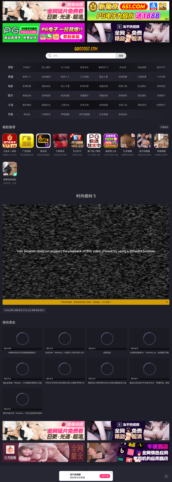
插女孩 (27, 114)
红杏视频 (103, 114)
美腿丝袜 (103, 95)
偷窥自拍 (27, 95)
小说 (10, 105)
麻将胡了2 (103, 67)
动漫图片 (84, 95)
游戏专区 (84, 67)
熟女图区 (142, 95)
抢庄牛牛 (161, 67)
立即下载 (105, 476)
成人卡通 (65, 86)
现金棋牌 (142, 67)
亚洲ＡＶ (27, 76)
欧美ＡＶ (65, 76)
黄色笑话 (142, 104)
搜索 (121, 55)
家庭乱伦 (46, 104)
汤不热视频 (84, 114)
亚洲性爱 (27, 86)
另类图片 (161, 95)
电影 (10, 86)
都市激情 (27, 104)
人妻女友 (65, 104)
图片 (10, 95)
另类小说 (123, 104)
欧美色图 (65, 95)
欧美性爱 (84, 86)
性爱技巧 (161, 104)
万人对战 (65, 67)
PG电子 (26, 67)
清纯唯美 (123, 95)
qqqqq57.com (86, 49)
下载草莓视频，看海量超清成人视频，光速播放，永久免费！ (114, 302)
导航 (10, 114)
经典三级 (123, 86)
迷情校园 (103, 104)
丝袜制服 (123, 76)
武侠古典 (84, 104)
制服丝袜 (103, 86)
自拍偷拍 (46, 76)
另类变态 (161, 86)
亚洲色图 (46, 95)
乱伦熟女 (142, 86)
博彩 (10, 67)
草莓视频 (65, 114)
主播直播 (142, 76)
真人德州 (46, 67)
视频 (10, 76)
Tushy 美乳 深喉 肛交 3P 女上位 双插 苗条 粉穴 (24, 310)
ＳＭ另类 (161, 76)
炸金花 (123, 67)
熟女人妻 (103, 76)
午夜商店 (46, 114)
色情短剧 (123, 114)
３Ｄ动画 (84, 76)
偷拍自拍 (46, 86)
